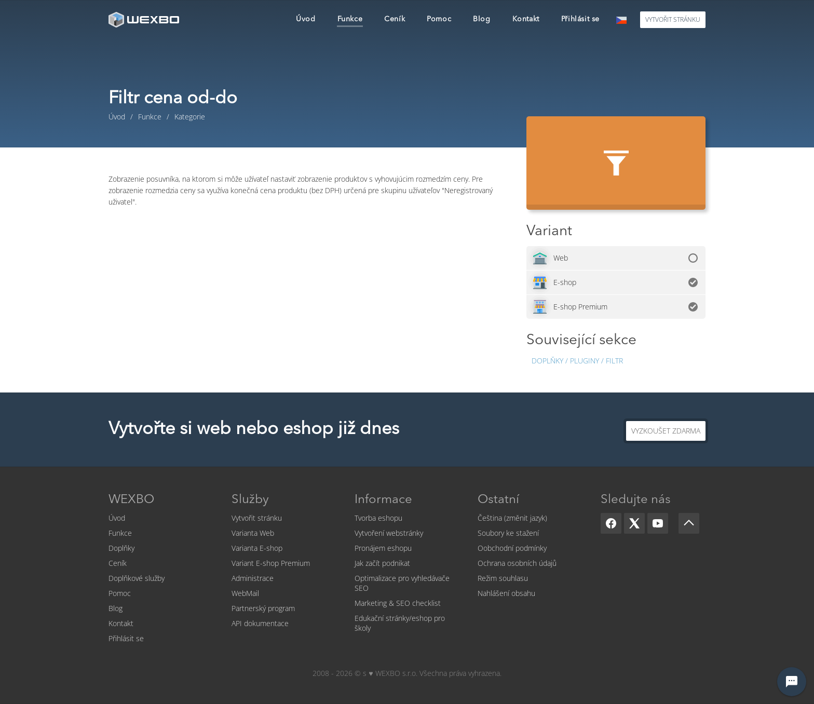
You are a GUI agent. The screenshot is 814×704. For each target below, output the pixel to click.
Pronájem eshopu (383, 548)
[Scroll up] (689, 523)
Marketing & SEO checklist (398, 603)
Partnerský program (263, 608)
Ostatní (498, 500)
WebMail (245, 593)
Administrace (253, 578)
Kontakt (120, 623)
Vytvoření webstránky (389, 533)
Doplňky (121, 548)
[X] (634, 523)
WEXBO (131, 500)
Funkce (120, 533)
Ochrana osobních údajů (517, 563)
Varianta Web (253, 533)
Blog (115, 608)
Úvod (116, 518)
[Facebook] (611, 523)
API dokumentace (260, 623)
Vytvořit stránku (257, 518)
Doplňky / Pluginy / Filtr (577, 360)
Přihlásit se (126, 638)
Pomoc (119, 593)
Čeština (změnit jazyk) (512, 518)
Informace (383, 500)
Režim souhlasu (503, 578)
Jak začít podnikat (382, 563)
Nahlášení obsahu (506, 593)
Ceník (117, 563)
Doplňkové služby (136, 578)
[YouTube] (657, 523)
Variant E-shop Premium (271, 563)
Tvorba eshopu (378, 518)
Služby (250, 500)
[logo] (144, 19)
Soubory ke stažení (508, 533)
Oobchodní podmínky (512, 548)
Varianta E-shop (257, 548)
